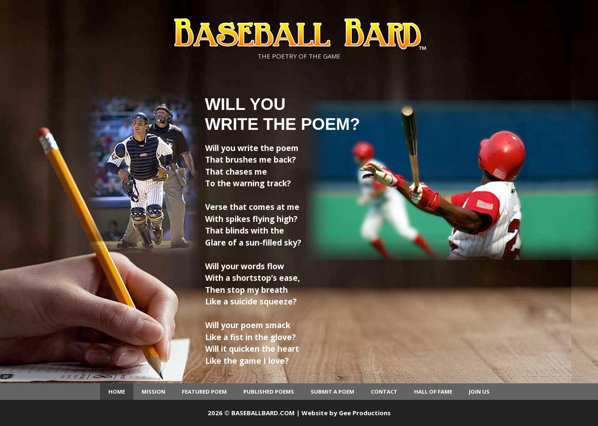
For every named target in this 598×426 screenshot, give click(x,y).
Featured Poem (204, 391)
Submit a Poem (332, 391)
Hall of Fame (433, 391)
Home (116, 391)
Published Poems (268, 391)
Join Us (479, 391)
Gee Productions (365, 413)
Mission (153, 391)
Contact (384, 391)
